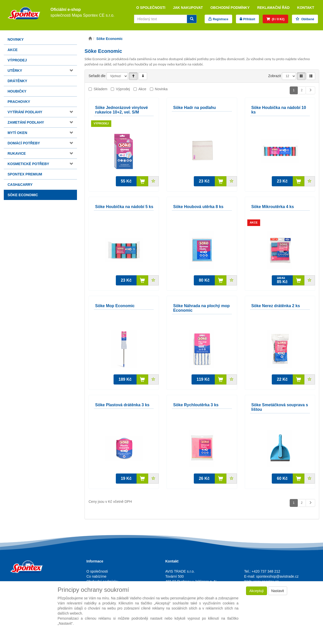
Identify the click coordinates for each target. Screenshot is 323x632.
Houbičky (17, 91)
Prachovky (19, 102)
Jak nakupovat (188, 8)
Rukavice (17, 153)
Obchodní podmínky (230, 8)
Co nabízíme (96, 576)
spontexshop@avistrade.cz (277, 576)
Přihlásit (249, 19)
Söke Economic (23, 195)
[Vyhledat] (192, 19)
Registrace (220, 19)
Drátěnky (17, 81)
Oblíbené (307, 19)
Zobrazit (274, 76)
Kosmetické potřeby (28, 164)
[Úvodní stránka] (90, 39)
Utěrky (15, 71)
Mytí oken (17, 133)
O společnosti (150, 8)
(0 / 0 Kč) (277, 19)
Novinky (16, 39)
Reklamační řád (273, 8)
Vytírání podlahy (25, 112)
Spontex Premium (25, 174)
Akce (13, 50)
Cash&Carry (20, 185)
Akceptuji (256, 591)
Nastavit (277, 591)
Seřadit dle (97, 76)
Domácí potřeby (24, 143)
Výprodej (17, 60)
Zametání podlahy (26, 122)
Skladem (100, 89)
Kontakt (305, 8)
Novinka (161, 89)
